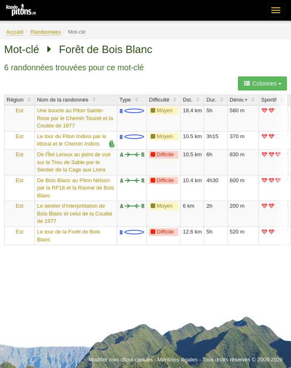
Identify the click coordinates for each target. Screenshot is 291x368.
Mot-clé (21, 49)
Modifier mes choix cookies (120, 359)
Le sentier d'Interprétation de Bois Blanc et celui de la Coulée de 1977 (74, 213)
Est (19, 110)
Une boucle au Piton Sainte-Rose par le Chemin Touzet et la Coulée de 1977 (75, 118)
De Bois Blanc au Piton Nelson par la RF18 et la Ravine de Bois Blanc (75, 188)
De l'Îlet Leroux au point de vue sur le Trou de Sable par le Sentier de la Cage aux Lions (74, 162)
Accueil (14, 32)
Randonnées (45, 32)
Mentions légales (178, 359)
